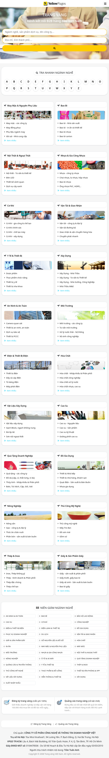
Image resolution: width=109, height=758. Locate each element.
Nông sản (10, 523)
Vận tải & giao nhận (71, 205)
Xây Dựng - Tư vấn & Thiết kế (73, 277)
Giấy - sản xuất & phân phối (73, 573)
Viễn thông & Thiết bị (51, 677)
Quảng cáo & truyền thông (18, 664)
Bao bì (64, 105)
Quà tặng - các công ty (16, 473)
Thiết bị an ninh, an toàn (17, 327)
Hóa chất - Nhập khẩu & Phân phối (76, 373)
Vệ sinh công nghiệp (69, 336)
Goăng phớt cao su (69, 436)
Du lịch (44, 634)
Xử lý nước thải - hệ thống (72, 332)
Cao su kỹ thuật (67, 432)
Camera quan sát (14, 323)
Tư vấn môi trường (68, 327)
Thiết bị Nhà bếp (67, 473)
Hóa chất (65, 355)
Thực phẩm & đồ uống (51, 670)
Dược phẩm (11, 273)
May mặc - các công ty (16, 123)
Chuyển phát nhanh (69, 236)
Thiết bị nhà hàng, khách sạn (73, 477)
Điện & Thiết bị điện (17, 355)
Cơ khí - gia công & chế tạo (18, 223)
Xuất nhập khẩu (13, 683)
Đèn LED (10, 177)
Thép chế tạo (12, 586)
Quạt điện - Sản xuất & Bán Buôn (75, 482)
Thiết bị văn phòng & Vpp (88, 670)
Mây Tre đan (65, 527)
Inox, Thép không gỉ (15, 573)
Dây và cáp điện (13, 377)
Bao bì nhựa (65, 132)
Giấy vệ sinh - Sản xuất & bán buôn (76, 582)
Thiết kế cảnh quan (15, 182)
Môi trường (67, 305)
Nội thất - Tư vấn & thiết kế (18, 173)
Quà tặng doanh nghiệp (20, 455)
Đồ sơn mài (65, 532)
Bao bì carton (66, 136)
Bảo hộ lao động (85, 616)
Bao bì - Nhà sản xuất (70, 123)
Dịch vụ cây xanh (14, 186)
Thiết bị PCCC (12, 336)
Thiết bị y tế (11, 282)
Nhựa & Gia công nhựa (73, 155)
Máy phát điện (13, 386)
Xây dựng (66, 255)
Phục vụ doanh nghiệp (16, 634)
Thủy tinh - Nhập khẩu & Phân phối (22, 482)
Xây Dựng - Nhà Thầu (70, 273)
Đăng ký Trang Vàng (42, 724)
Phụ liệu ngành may (15, 132)
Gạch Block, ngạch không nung (20, 427)
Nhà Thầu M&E (67, 286)
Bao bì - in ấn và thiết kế (71, 127)
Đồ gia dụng (67, 455)
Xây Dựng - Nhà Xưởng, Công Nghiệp (77, 282)
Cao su (64, 405)
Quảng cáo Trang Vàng (68, 724)
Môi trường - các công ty (71, 323)
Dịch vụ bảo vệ (13, 332)
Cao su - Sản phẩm (68, 427)
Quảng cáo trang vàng (82, 700)
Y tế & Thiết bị (14, 255)
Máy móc (81, 646)
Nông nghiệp (14, 505)
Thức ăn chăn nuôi (15, 532)
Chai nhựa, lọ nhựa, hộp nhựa (74, 177)
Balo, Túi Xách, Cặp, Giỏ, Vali (19, 486)
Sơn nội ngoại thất (14, 436)
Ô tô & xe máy (47, 658)
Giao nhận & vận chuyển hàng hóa (76, 232)
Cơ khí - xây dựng (14, 236)
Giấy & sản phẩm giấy (72, 555)
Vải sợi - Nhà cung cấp (16, 136)
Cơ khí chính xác (13, 227)
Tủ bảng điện (12, 382)
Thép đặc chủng (13, 582)
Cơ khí (10, 205)
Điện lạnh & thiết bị (50, 628)
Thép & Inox (13, 555)
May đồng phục (13, 127)
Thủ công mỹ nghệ (70, 505)
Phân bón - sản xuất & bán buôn (21, 536)
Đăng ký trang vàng (29, 700)
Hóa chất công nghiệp (70, 377)
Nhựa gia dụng (67, 486)
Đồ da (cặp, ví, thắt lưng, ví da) (20, 477)
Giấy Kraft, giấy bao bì (70, 577)
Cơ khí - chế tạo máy (15, 232)
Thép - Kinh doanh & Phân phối (20, 577)
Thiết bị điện (12, 373)
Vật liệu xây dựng (16, 405)
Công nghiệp (83, 622)
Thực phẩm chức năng (16, 277)
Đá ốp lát (10, 432)
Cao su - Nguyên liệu (69, 423)
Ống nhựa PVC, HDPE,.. (70, 186)
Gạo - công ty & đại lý (16, 527)
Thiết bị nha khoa (14, 286)
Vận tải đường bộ (68, 227)
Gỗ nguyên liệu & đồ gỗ (52, 640)
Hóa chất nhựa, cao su (70, 386)
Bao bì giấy (65, 586)
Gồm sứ (63, 536)
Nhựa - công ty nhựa (69, 173)
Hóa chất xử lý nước (69, 382)
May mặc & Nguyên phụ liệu (22, 105)
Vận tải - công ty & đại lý (71, 223)
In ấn (8, 646)
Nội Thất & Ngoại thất (18, 155)
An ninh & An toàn (17, 305)
